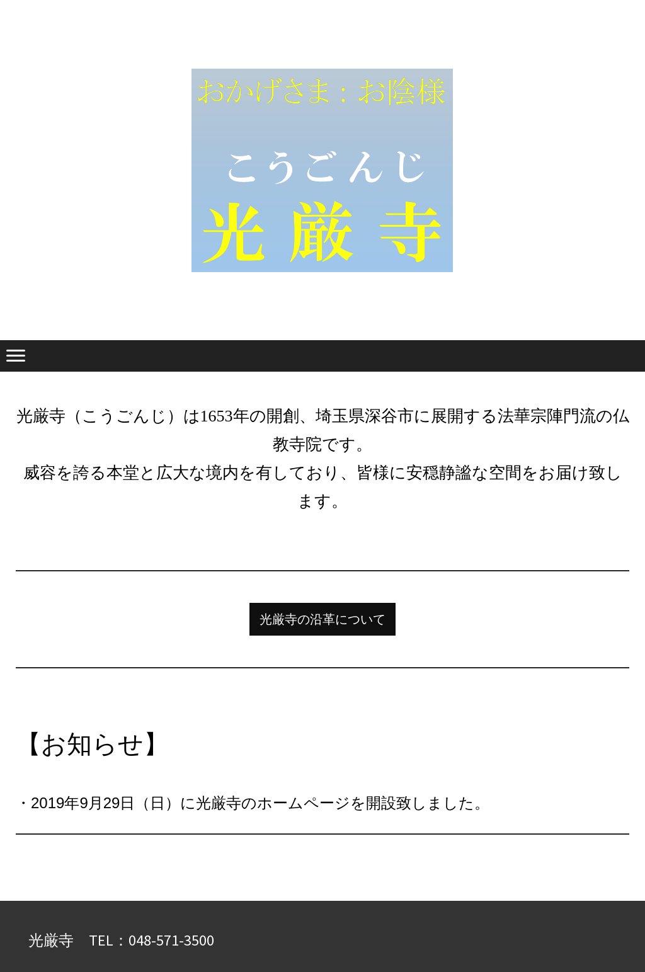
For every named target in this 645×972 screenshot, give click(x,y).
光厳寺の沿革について (322, 619)
